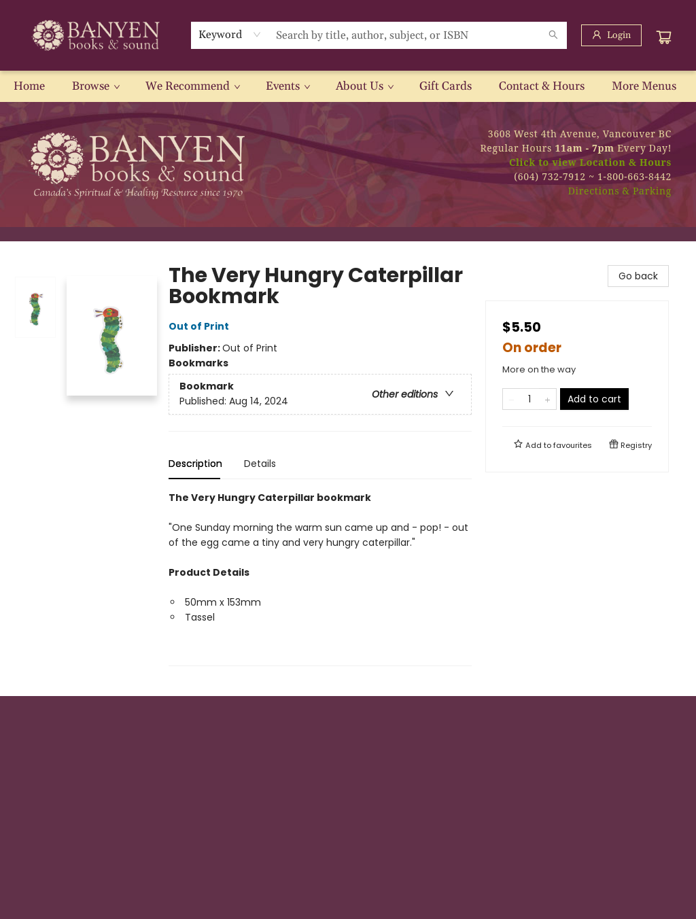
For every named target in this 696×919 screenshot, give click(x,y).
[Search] (553, 35)
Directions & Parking (620, 190)
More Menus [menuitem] (644, 86)
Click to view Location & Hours (590, 162)
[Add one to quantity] (547, 399)
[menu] (348, 86)
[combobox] (230, 35)
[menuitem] (29, 86)
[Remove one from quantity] (511, 399)
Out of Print (201, 326)
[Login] (611, 35)
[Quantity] (529, 399)
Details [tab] (260, 463)
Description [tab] (195, 463)
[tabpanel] (320, 578)
